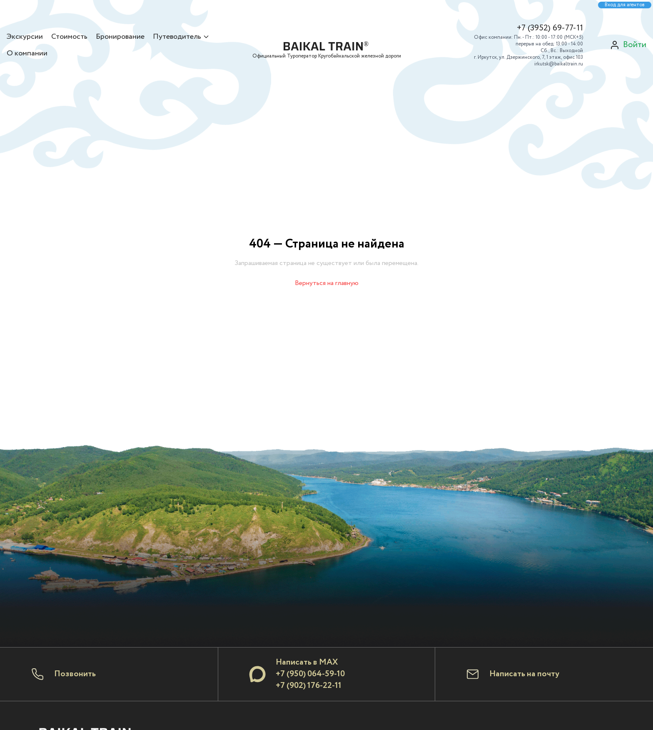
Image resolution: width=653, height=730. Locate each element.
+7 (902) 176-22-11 (308, 686)
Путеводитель (181, 36)
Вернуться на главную (327, 283)
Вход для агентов (625, 5)
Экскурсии (25, 36)
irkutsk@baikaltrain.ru (558, 64)
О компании (27, 53)
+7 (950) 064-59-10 (310, 674)
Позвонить (75, 674)
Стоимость (69, 36)
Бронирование (120, 36)
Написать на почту (524, 674)
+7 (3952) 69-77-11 (550, 28)
